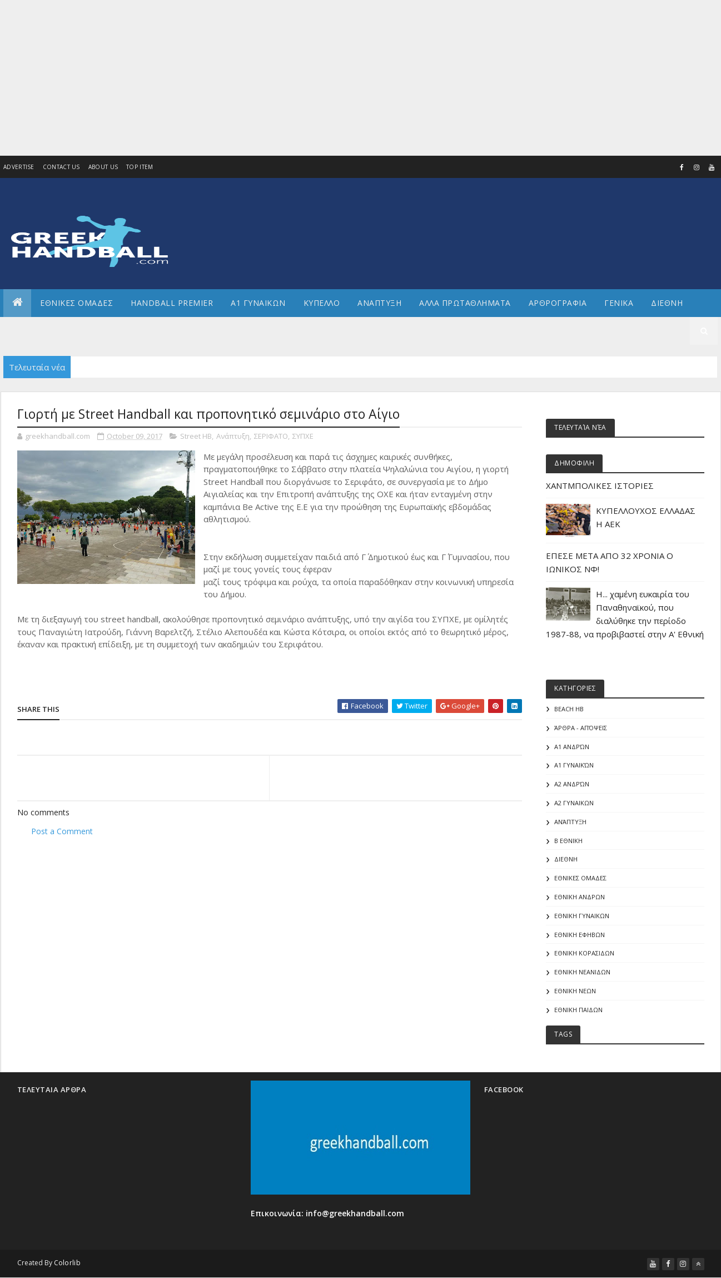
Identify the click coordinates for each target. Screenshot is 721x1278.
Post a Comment (62, 831)
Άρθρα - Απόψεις (580, 728)
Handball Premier (172, 303)
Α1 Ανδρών (571, 746)
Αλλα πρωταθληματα (465, 303)
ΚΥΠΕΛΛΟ (322, 303)
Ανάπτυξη (233, 436)
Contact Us (61, 167)
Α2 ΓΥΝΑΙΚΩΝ (574, 803)
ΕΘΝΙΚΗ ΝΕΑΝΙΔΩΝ (582, 972)
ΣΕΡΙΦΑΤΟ (271, 436)
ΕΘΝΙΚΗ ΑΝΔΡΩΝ (579, 897)
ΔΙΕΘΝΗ (566, 859)
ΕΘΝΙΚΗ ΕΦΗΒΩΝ (579, 934)
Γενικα (618, 303)
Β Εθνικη (568, 840)
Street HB (196, 436)
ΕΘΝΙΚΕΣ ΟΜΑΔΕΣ (76, 303)
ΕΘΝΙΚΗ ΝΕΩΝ (575, 991)
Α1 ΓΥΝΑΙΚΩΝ (258, 303)
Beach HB (569, 709)
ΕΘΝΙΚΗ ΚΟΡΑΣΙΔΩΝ (584, 953)
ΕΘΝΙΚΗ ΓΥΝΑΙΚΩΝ (581, 916)
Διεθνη (667, 303)
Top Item (139, 167)
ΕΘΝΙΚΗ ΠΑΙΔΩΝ (578, 1009)
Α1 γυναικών (574, 765)
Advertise (18, 167)
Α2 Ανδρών (571, 784)
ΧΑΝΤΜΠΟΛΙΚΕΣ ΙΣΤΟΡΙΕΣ (600, 485)
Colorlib (67, 1262)
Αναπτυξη (379, 303)
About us (103, 167)
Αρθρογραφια (558, 303)
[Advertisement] (333, 78)
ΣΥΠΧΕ (303, 436)
